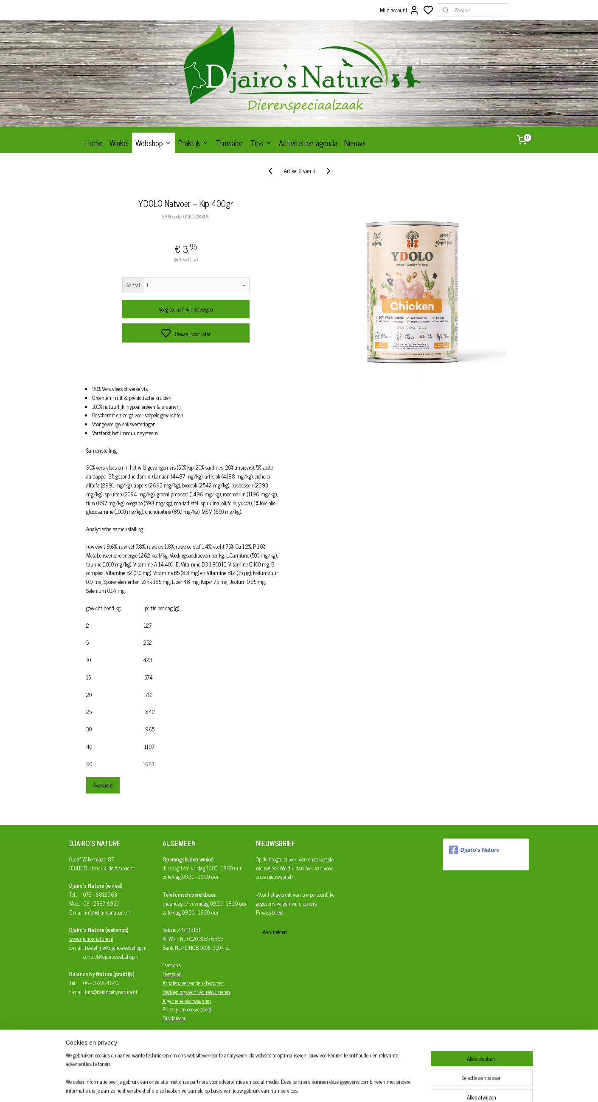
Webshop (153, 142)
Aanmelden (275, 931)
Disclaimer (174, 1018)
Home (94, 142)
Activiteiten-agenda (308, 142)
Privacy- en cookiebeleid (187, 1009)
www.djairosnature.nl (91, 938)
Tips (261, 142)
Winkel (119, 142)
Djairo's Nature (474, 850)
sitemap (324, 1086)
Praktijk (193, 142)
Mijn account (399, 10)
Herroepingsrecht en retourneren (196, 991)
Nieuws (355, 142)
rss (337, 1086)
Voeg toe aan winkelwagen (185, 309)
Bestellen (172, 973)
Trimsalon (230, 142)
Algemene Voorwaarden (187, 1000)
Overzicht (102, 785)
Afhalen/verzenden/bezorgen (194, 982)
